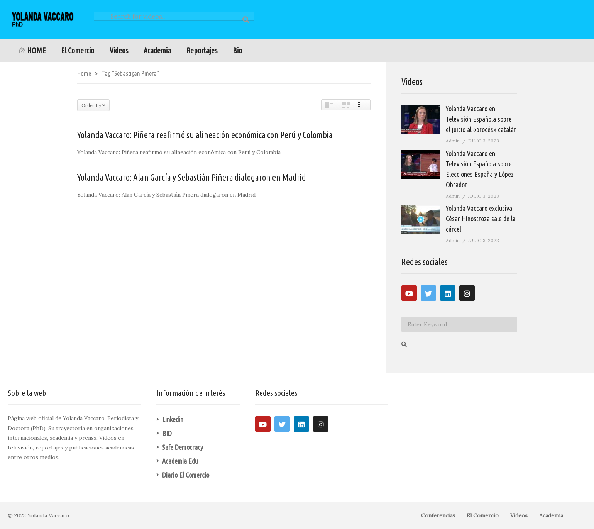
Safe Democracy (182, 447)
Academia (157, 50)
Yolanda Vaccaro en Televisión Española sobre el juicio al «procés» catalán (481, 119)
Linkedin (172, 419)
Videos (119, 50)
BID (167, 433)
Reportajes (201, 50)
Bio (237, 50)
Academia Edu (180, 461)
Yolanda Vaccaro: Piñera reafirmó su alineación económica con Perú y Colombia (205, 135)
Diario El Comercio (185, 475)
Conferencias (438, 515)
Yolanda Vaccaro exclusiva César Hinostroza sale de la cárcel (481, 218)
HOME (32, 50)
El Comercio (77, 50)
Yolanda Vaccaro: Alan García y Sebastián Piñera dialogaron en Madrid (191, 177)
